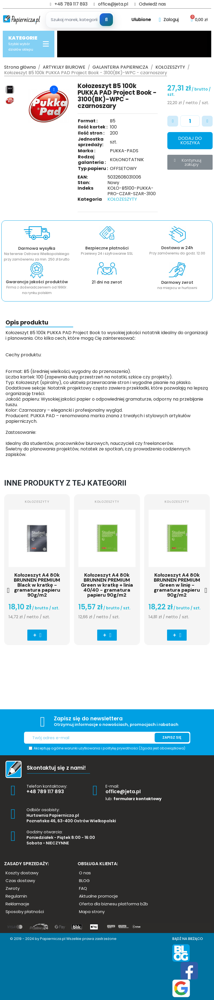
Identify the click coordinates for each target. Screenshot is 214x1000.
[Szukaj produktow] (81, 20)
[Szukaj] (106, 19)
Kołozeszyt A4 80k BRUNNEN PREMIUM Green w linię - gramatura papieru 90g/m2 (177, 585)
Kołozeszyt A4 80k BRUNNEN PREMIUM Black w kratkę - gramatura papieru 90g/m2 (37, 585)
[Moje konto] (168, 19)
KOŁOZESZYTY (122, 199)
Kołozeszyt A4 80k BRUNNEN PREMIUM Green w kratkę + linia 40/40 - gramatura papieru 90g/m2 (107, 585)
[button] (32, 106)
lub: (133, 798)
